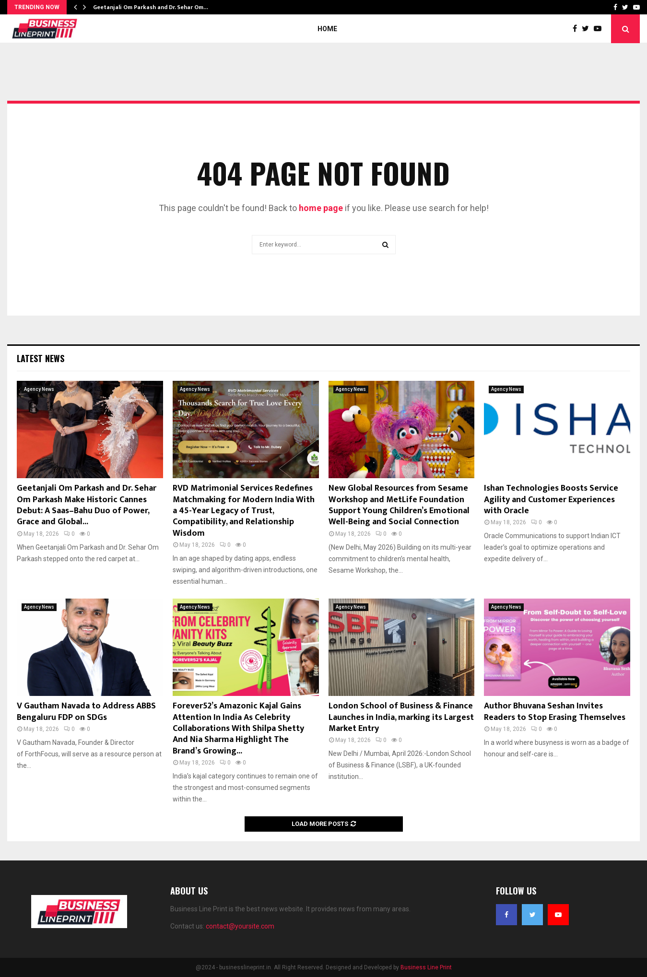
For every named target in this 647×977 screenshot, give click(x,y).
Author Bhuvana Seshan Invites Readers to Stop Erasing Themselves (554, 711)
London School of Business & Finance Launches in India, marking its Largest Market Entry (401, 717)
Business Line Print (426, 967)
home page (321, 208)
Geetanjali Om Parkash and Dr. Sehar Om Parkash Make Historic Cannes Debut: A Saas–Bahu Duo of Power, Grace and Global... (86, 505)
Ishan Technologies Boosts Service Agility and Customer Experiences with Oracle (551, 499)
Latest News (40, 358)
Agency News (39, 389)
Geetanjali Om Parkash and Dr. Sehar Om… (150, 7)
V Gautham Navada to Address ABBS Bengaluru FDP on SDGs (86, 711)
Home (327, 29)
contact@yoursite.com (240, 926)
